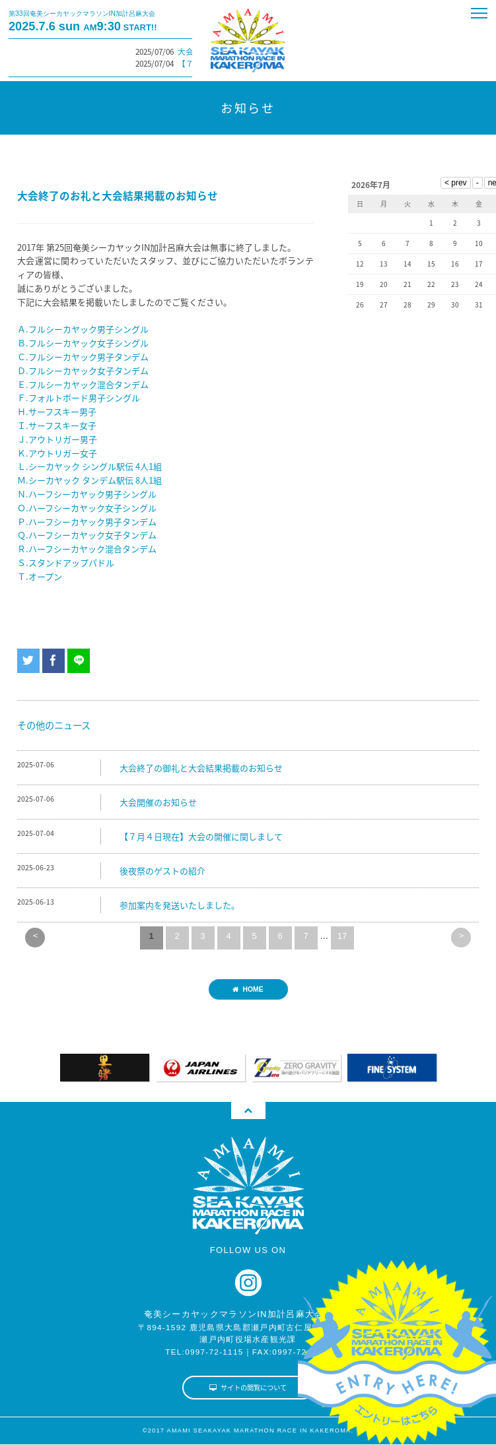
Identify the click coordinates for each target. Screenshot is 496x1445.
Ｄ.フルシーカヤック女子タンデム (83, 370)
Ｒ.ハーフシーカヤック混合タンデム (87, 548)
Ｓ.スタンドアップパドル (65, 562)
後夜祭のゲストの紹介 (162, 870)
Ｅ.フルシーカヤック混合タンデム (83, 384)
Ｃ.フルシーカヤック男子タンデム (83, 356)
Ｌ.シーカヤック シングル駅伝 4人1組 (89, 466)
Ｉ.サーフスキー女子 (56, 425)
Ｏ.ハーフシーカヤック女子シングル (87, 507)
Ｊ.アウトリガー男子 (57, 439)
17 (342, 936)
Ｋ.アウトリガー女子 (57, 453)
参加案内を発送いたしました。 (180, 905)
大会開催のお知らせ (158, 802)
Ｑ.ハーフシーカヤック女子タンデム (87, 535)
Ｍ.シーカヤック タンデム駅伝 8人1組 (89, 480)
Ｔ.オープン (39, 576)
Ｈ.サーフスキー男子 (56, 411)
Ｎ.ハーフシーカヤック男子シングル (87, 494)
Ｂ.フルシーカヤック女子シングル (83, 343)
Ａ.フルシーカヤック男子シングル (83, 329)
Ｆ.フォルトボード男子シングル (78, 397)
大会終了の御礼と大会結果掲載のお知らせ (201, 767)
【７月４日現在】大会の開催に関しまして (201, 836)
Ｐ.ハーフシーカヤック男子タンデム (87, 521)
